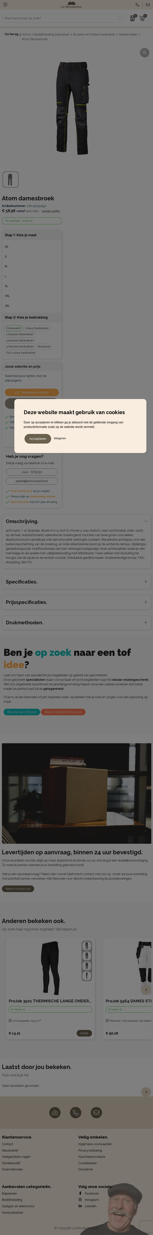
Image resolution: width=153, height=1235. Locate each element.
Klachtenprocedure (91, 1157)
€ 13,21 (14, 1033)
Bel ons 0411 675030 (21, 712)
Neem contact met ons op (63, 712)
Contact (7, 1144)
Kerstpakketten (12, 1212)
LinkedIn (87, 1206)
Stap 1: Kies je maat (21, 235)
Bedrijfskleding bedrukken (51, 34)
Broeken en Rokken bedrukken (94, 34)
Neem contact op (18, 889)
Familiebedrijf (11, 1163)
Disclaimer (85, 1169)
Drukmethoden (12, 1169)
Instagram (88, 1200)
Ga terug (11, 34)
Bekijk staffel (51, 211)
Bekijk (84, 1033)
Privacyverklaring (90, 1150)
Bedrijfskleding (12, 1200)
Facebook (88, 1193)
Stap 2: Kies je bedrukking (26, 317)
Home (26, 34)
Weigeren (60, 437)
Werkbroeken (128, 34)
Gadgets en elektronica (18, 1206)
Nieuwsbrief (10, 1150)
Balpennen (9, 1193)
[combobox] (59, 18)
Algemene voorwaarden (95, 1144)
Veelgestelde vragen (16, 1157)
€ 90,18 (112, 1033)
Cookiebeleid (87, 1163)
